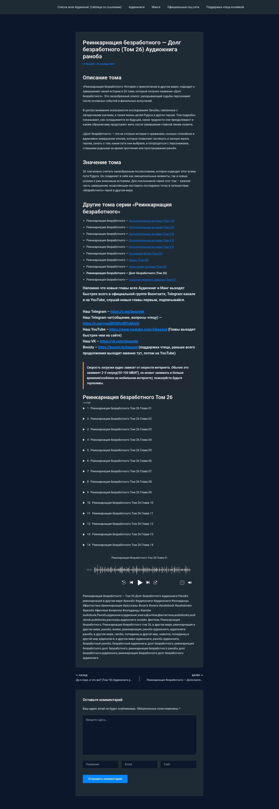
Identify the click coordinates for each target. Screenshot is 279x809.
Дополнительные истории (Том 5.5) (153, 247)
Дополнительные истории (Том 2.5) (153, 227)
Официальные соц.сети (185, 7)
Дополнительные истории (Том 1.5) (153, 220)
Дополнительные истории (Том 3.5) (153, 234)
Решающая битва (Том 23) (147, 253)
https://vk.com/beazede (119, 341)
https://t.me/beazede (127, 311)
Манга (159, 7)
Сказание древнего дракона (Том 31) (154, 279)
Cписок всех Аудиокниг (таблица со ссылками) (96, 7)
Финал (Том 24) (139, 260)
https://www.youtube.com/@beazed (138, 329)
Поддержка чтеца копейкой (226, 7)
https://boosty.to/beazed (118, 347)
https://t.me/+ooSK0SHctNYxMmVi (111, 323)
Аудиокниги (142, 7)
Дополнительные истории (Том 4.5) (153, 240)
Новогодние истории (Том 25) (149, 266)
